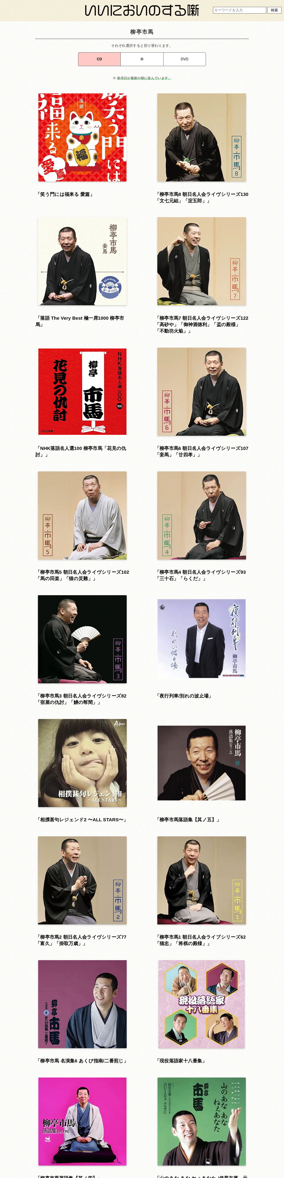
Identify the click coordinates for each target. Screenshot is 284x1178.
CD (99, 57)
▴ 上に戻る (142, 1003)
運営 (210, 1140)
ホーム (72, 1140)
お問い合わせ (72, 1152)
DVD (185, 57)
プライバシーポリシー (141, 1152)
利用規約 (141, 1140)
